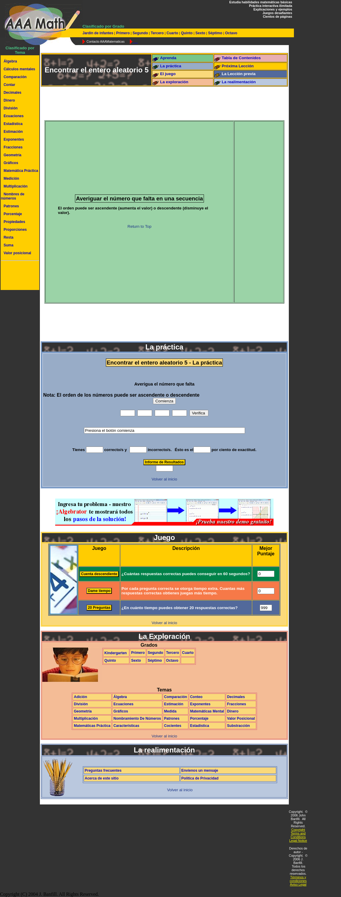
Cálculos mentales (19, 69)
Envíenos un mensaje (199, 770)
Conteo (196, 697)
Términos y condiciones (298, 879)
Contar (9, 85)
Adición (80, 697)
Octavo (230, 33)
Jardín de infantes (98, 33)
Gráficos (11, 163)
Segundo (140, 33)
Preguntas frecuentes (103, 770)
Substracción (238, 726)
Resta (8, 237)
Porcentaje (13, 214)
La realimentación (239, 82)
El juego (168, 74)
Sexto (200, 33)
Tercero (157, 33)
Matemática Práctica (21, 171)
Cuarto (172, 33)
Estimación (13, 132)
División (11, 108)
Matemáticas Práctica (92, 726)
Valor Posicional (241, 718)
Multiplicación (16, 186)
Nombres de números (12, 196)
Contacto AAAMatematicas (105, 41)
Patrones (11, 206)
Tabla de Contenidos (241, 58)
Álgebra (10, 61)
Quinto (186, 33)
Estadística (13, 124)
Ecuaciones (14, 116)
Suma (8, 245)
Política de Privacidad (200, 778)
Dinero (9, 100)
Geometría (12, 155)
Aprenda (168, 58)
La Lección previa (239, 74)
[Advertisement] (19, 276)
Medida (170, 711)
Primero (123, 33)
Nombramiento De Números (137, 718)
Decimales (12, 92)
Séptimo (215, 33)
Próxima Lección (238, 66)
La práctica (170, 66)
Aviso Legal (298, 884)
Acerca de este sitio (102, 778)
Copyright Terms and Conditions (298, 833)
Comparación (15, 77)
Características (126, 726)
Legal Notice (298, 840)
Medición (11, 178)
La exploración (174, 82)
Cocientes (172, 726)
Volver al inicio (164, 479)
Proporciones (15, 229)
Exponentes (14, 139)
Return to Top (139, 226)
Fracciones (13, 147)
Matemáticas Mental (207, 711)
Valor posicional (17, 253)
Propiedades (14, 222)
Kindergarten (115, 653)
